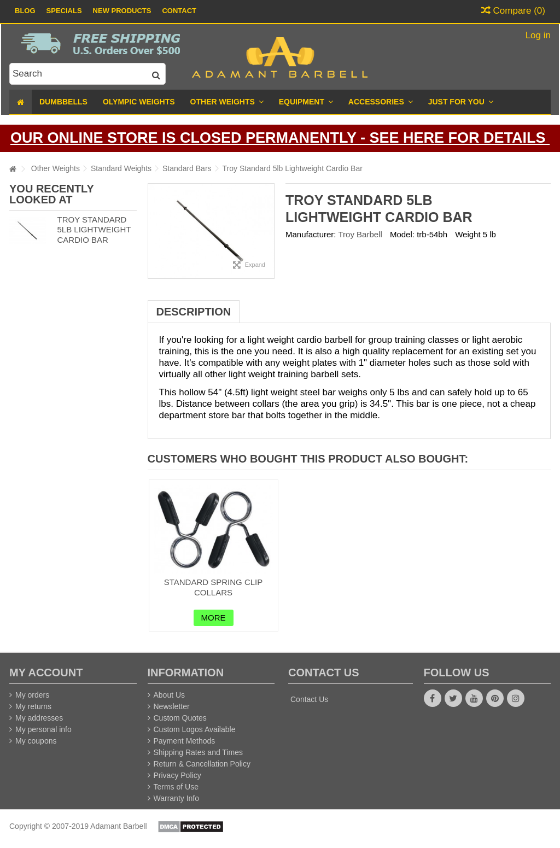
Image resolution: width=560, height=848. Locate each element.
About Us (169, 695)
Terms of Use (176, 786)
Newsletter (172, 706)
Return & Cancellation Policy (202, 763)
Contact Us (309, 699)
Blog (25, 11)
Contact (179, 11)
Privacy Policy (177, 775)
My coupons (35, 740)
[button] (461, 102)
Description (193, 312)
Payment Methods (184, 740)
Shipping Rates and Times (198, 752)
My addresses (39, 718)
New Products (122, 11)
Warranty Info (177, 798)
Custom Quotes (180, 718)
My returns (33, 706)
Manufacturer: (310, 234)
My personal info (43, 729)
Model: (402, 234)
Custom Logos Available (195, 729)
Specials (64, 11)
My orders (32, 695)
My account (46, 672)
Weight (467, 234)
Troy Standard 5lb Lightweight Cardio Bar (94, 230)
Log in (537, 35)
